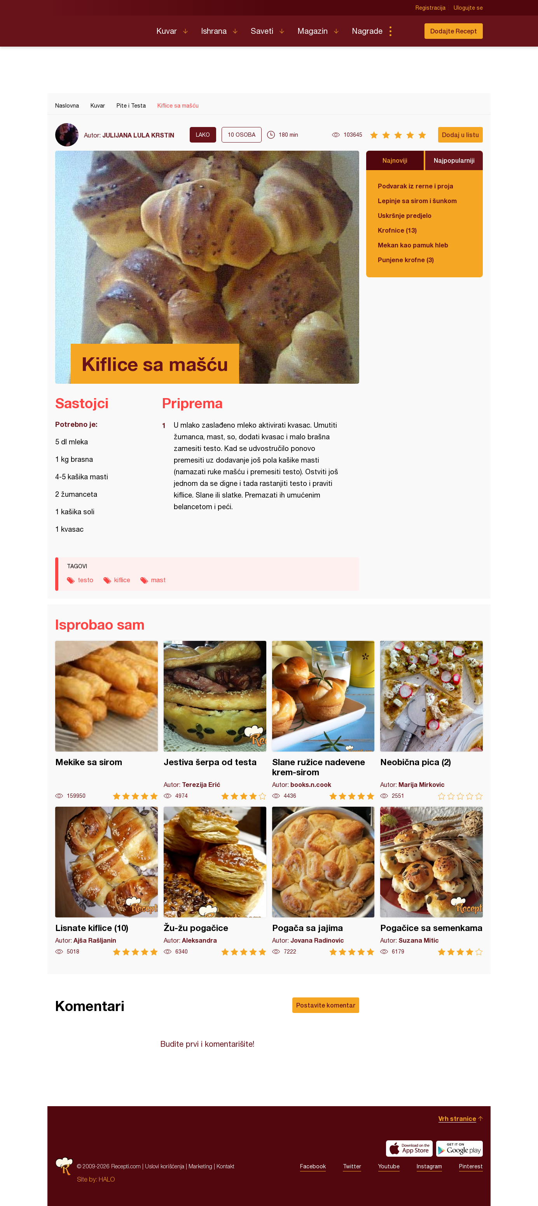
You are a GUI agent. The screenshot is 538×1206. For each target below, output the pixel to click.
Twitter (352, 1166)
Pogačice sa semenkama (431, 881)
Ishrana (214, 30)
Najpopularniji (454, 160)
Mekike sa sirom (106, 720)
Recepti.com (100, 28)
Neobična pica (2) (431, 720)
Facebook (313, 1166)
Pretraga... (405, 31)
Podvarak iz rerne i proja (415, 186)
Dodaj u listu (460, 134)
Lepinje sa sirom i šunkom (417, 200)
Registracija (430, 8)
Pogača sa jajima (323, 881)
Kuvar (166, 30)
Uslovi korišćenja (164, 1166)
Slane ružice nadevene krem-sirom (323, 720)
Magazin (312, 30)
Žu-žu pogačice (215, 881)
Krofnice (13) (397, 230)
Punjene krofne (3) (406, 259)
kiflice (122, 579)
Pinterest (471, 1166)
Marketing (200, 1166)
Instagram (429, 1166)
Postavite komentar (325, 1005)
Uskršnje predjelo (404, 215)
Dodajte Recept (453, 31)
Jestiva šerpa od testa (215, 720)
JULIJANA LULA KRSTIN (138, 135)
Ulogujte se (468, 8)
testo (85, 579)
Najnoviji (395, 160)
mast (158, 579)
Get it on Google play (459, 1148)
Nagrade (367, 30)
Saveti (262, 30)
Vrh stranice (457, 1118)
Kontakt (225, 1166)
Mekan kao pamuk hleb (413, 245)
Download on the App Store (409, 1148)
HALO (107, 1179)
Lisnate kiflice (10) (106, 881)
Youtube (389, 1166)
